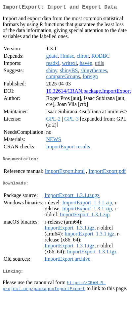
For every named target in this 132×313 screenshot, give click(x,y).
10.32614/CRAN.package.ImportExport (88, 92)
